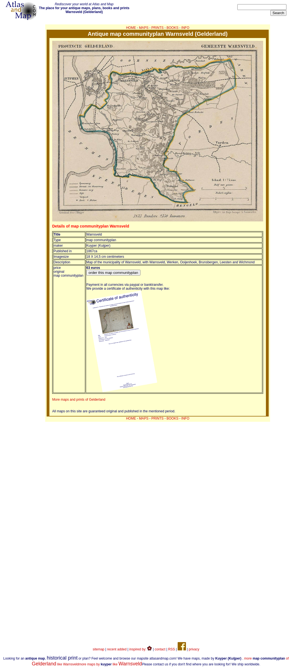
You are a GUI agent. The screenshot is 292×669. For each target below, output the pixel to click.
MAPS (143, 28)
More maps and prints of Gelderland (78, 400)
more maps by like (110, 664)
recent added (117, 649)
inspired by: (140, 649)
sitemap (98, 649)
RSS (171, 649)
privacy (194, 649)
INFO (185, 28)
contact (160, 649)
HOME (131, 28)
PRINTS (157, 28)
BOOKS (172, 28)
